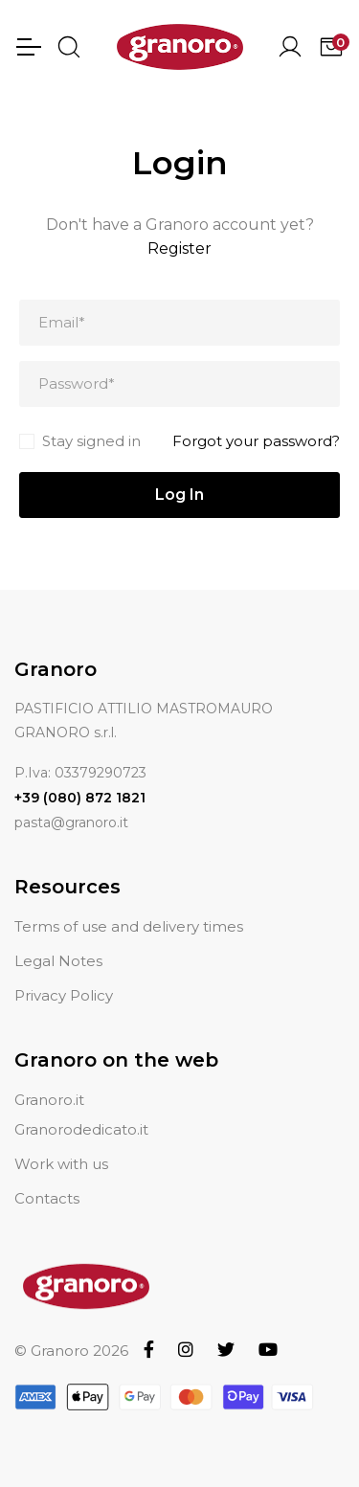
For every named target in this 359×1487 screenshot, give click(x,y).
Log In (179, 494)
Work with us (61, 1164)
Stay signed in (91, 441)
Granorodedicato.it (81, 1129)
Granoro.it (49, 1100)
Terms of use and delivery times (128, 926)
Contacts (46, 1198)
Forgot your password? (256, 441)
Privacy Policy (63, 995)
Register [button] (179, 248)
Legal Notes (58, 961)
